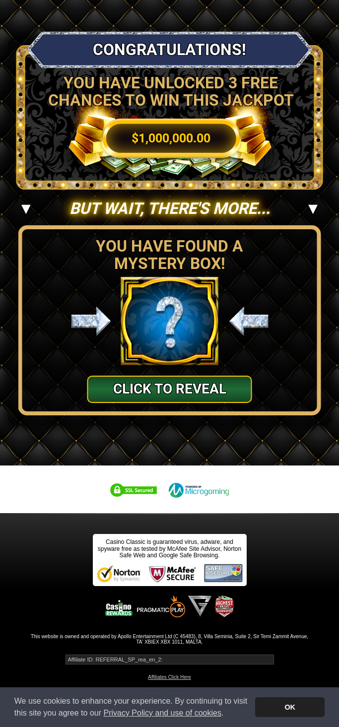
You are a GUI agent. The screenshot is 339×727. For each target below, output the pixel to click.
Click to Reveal (169, 389)
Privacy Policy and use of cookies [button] (162, 713)
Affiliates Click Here (169, 677)
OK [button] (289, 707)
